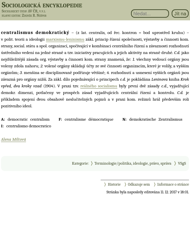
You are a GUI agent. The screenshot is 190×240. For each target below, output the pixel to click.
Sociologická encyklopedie (42, 4)
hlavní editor (11, 15)
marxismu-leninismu (65, 39)
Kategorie (80, 163)
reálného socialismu (98, 85)
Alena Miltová (13, 139)
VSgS (182, 163)
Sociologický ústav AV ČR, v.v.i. (24, 11)
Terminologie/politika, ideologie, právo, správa (132, 163)
